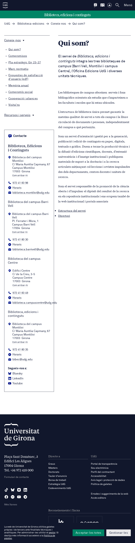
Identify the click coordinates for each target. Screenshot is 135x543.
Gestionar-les (118, 532)
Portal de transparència (104, 464)
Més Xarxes (10, 504)
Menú (128, 5)
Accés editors (98, 498)
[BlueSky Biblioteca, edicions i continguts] (15, 373)
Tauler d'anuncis (57, 476)
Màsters (52, 468)
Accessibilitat (98, 476)
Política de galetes (101, 484)
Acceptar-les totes (88, 532)
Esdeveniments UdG (59, 488)
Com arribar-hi (20, 176)
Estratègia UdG (56, 484)
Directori (64, 216)
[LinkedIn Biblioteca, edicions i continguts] (15, 378)
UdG (7, 23)
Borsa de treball (57, 480)
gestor (52, 533)
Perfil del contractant (103, 472)
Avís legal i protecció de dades (108, 480)
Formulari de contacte (16, 477)
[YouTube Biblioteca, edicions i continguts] (15, 383)
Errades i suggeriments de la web (109, 494)
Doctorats (53, 472)
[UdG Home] (5, 5)
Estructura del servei (72, 210)
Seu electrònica (99, 468)
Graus (51, 464)
